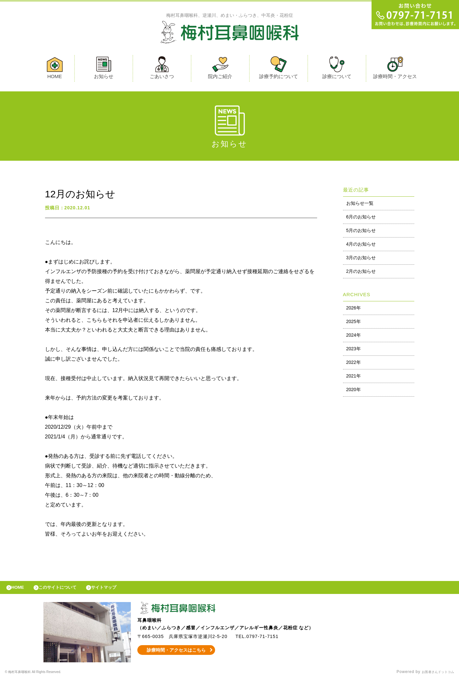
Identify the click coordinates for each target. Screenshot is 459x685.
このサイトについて (66, 590)
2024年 (353, 336)
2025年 (353, 323)
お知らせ (103, 69)
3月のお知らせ (361, 259)
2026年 (353, 309)
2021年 (353, 377)
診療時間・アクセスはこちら (176, 654)
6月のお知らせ (361, 218)
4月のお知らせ (361, 245)
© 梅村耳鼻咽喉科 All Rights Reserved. (43, 677)
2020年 (353, 391)
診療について (336, 69)
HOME (55, 69)
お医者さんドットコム (433, 677)
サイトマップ (118, 590)
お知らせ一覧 (359, 204)
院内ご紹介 (220, 69)
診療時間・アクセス (395, 69)
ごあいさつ (162, 69)
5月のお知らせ (361, 232)
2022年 (353, 363)
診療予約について (278, 69)
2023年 (353, 350)
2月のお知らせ (361, 272)
